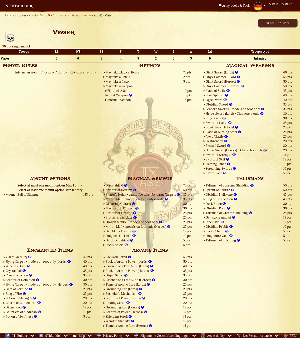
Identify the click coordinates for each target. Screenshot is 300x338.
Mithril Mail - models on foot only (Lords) (137, 199)
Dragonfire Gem (219, 236)
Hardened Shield (119, 240)
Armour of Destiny (121, 190)
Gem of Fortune (19, 289)
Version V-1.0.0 (39, 15)
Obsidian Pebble (219, 227)
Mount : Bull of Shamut (22, 194)
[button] (259, 6)
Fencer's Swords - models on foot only (235, 109)
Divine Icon (16, 307)
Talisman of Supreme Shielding (230, 185)
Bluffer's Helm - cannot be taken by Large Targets (143, 194)
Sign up (287, 4)
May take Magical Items (122, 72)
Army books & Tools (234, 5)
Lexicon (20, 15)
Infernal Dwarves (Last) (85, 15)
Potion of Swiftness (21, 316)
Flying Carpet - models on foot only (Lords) (38, 261)
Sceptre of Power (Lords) (125, 298)
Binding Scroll (118, 303)
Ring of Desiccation (221, 199)
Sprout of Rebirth (220, 190)
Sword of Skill (217, 159)
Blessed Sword (218, 146)
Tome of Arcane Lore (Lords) (128, 284)
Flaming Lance (218, 164)
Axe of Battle (217, 136)
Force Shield (116, 185)
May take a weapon (119, 86)
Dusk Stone (216, 204)
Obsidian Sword (219, 104)
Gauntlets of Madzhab (23, 312)
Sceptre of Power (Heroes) (126, 312)
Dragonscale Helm (121, 236)
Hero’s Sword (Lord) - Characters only (234, 114)
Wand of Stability (120, 321)
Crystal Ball (16, 271)
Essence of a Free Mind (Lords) (129, 266)
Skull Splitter (217, 95)
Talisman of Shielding (223, 240)
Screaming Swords (221, 168)
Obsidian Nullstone (221, 194)
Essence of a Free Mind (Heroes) (130, 280)
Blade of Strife (218, 91)
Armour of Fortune (121, 213)
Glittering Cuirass (120, 204)
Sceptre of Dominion (22, 280)
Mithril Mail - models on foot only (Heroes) (138, 227)
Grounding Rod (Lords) (124, 289)
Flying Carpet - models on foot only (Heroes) (39, 284)
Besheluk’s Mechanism (123, 294)
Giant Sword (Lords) (222, 72)
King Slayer (216, 118)
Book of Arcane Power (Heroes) (130, 271)
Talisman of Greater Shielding (229, 213)
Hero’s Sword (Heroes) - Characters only (236, 150)
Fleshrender (216, 141)
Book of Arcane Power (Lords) (129, 261)
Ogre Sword (216, 100)
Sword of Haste (218, 123)
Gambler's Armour (121, 231)
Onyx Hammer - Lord (223, 77)
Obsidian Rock (218, 208)
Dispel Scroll (117, 275)
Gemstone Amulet (220, 217)
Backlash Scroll (118, 257)
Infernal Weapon (119, 100)
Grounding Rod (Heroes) (125, 307)
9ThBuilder (19, 6)
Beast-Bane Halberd (222, 127)
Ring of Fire (16, 294)
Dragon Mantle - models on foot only (134, 222)
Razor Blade (216, 173)
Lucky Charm (217, 231)
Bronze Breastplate (121, 217)
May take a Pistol (118, 81)
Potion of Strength (21, 298)
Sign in (274, 4)
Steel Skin (215, 222)
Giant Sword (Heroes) (223, 81)
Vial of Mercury (18, 257)
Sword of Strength (221, 155)
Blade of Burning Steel (223, 132)
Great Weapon (119, 95)
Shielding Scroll (119, 316)
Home (8, 15)
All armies (60, 15)
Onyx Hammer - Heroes (225, 86)
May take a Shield (118, 77)
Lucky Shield (117, 245)
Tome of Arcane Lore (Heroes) (129, 326)
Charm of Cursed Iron (23, 303)
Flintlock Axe (116, 91)
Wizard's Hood (18, 266)
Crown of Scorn (19, 275)
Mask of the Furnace (122, 208)
